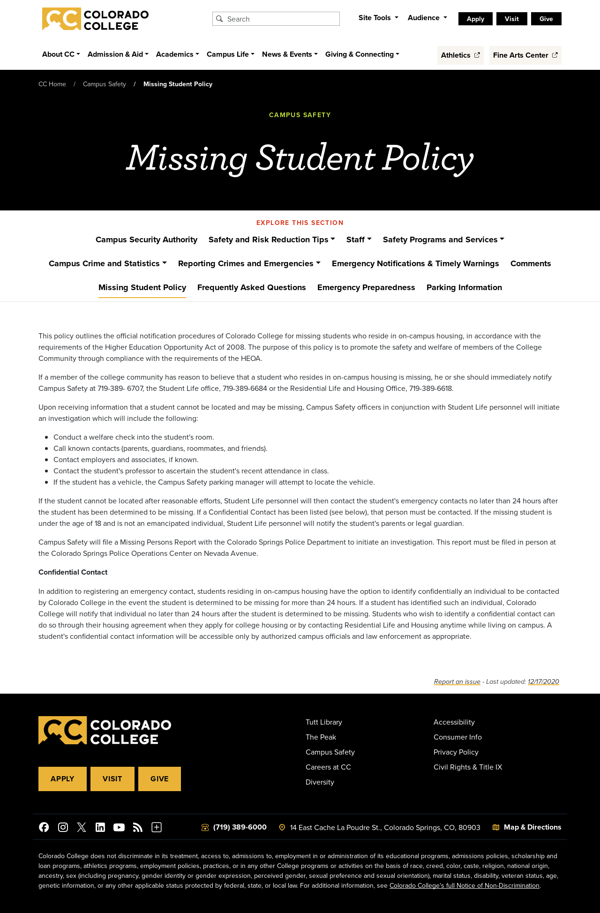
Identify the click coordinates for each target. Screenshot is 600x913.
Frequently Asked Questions (251, 287)
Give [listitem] (546, 18)
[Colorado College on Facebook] (44, 829)
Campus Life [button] (228, 54)
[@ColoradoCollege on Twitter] (81, 829)
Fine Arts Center (525, 55)
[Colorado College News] (137, 829)
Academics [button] (175, 54)
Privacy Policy (456, 752)
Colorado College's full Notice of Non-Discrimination (465, 885)
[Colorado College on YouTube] (119, 829)
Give (159, 778)
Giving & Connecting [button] (359, 54)
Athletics (460, 55)
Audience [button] (425, 17)
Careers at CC (328, 767)
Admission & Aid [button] (115, 54)
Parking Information (464, 287)
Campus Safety (104, 84)
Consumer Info (458, 737)
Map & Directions (533, 827)
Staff (355, 239)
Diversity (320, 782)
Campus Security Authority (146, 239)
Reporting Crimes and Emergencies (246, 263)
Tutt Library (324, 722)
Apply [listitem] (475, 18)
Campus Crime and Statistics (104, 263)
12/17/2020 (543, 682)
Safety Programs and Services (440, 239)
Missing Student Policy (142, 287)
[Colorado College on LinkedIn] (100, 829)
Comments (530, 263)
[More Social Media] (156, 829)
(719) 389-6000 (240, 827)
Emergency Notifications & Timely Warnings (415, 263)
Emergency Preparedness (366, 287)
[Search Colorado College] (282, 19)
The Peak (321, 737)
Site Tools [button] (376, 17)
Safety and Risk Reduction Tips (269, 239)
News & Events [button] (287, 54)
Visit (112, 778)
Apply (63, 778)
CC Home (52, 84)
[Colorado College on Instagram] (62, 829)
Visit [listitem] (512, 18)
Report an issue (457, 682)
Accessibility (454, 722)
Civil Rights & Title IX (468, 767)
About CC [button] (58, 54)
